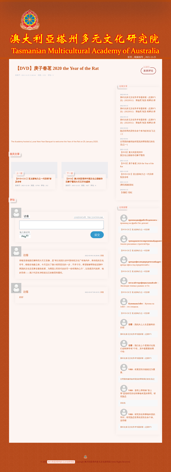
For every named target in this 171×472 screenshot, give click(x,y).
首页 (130, 57)
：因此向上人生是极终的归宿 (138, 329)
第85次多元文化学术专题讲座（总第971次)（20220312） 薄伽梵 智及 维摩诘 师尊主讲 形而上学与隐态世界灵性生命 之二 (138, 111)
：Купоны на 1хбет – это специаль (138, 308)
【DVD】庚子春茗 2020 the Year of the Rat (138, 163)
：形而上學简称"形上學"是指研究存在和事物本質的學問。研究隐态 (138, 396)
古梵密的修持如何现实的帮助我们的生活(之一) (138, 142)
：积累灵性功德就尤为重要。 (138, 374)
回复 (102, 255)
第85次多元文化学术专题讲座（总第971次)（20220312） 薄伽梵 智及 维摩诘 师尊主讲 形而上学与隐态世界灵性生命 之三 (138, 100)
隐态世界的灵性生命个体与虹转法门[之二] (138, 131)
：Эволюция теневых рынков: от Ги (138, 287)
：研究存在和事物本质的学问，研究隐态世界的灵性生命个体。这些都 (138, 420)
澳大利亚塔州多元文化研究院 (61, 462)
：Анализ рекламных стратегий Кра (138, 245)
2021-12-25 (150, 57)
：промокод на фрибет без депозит (138, 224)
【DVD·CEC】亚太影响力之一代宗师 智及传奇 (138, 174)
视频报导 (138, 57)
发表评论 (148, 69)
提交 (97, 234)
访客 (26, 255)
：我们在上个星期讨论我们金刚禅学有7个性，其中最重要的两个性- (138, 351)
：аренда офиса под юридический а (138, 266)
